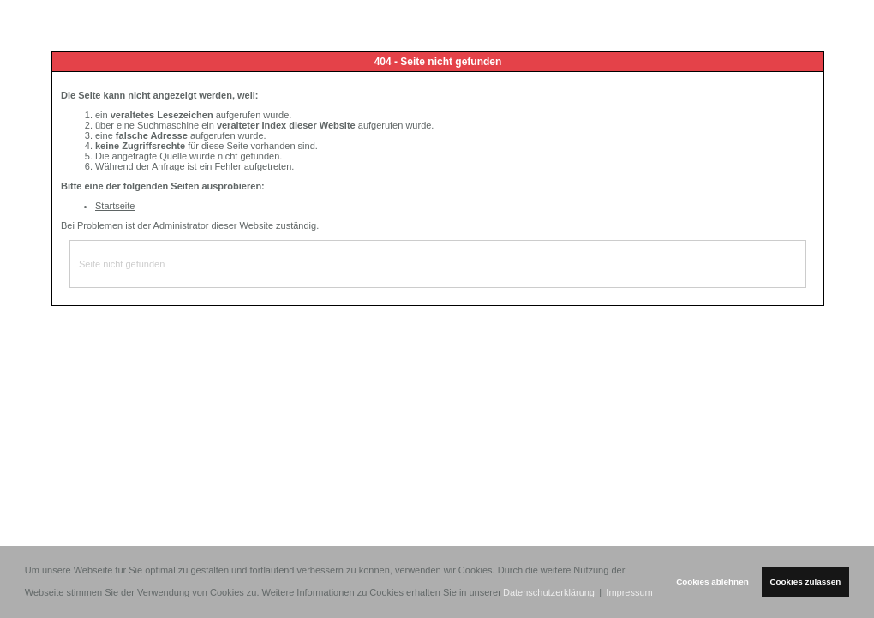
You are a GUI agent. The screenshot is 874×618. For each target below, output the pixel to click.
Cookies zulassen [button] (805, 581)
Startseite (115, 206)
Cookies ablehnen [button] (712, 581)
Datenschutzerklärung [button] (549, 592)
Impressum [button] (629, 592)
